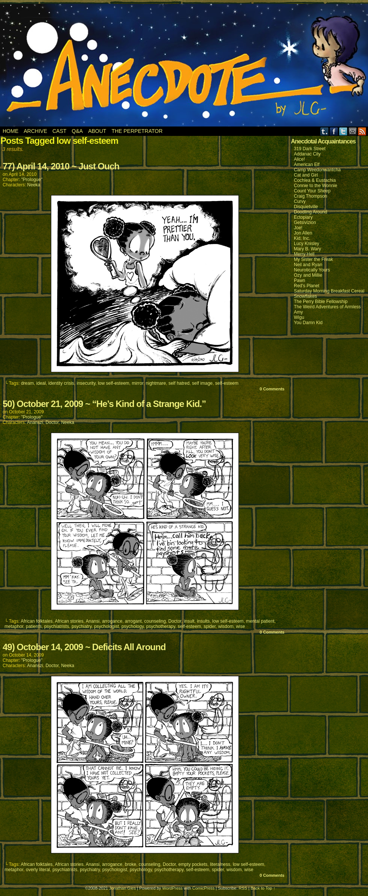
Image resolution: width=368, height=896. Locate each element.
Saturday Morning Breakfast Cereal (329, 291)
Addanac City (307, 154)
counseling (155, 621)
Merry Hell (304, 254)
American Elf (306, 164)
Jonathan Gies (122, 888)
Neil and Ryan (308, 264)
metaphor (14, 626)
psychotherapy (160, 626)
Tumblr (324, 131)
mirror (137, 383)
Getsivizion (305, 222)
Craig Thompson (310, 196)
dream (27, 383)
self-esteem (227, 383)
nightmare (156, 383)
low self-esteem (113, 383)
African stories (69, 621)
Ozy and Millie (308, 275)
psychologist (106, 626)
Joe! (298, 227)
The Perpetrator (137, 131)
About (97, 131)
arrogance (112, 621)
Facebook (334, 131)
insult (189, 621)
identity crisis (61, 383)
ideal (41, 383)
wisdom (226, 626)
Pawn (299, 280)
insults (203, 621)
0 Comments (272, 389)
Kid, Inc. (302, 238)
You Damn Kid (308, 322)
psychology (133, 626)
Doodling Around (310, 212)
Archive (35, 131)
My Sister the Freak (313, 259)
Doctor (52, 422)
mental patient (260, 621)
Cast (59, 131)
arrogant (133, 621)
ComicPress (203, 888)
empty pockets (192, 864)
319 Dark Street (309, 148)
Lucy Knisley (306, 243)
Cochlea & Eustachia (315, 180)
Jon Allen (303, 233)
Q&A (77, 131)
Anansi (93, 621)
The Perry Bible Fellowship (321, 301)
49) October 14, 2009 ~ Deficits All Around (84, 647)
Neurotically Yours (312, 270)
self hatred (179, 383)
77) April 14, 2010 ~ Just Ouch (61, 166)
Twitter (343, 131)
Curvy (300, 201)
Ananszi (35, 422)
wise (240, 626)
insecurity (86, 383)
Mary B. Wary (307, 248)
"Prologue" (32, 179)
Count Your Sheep (312, 191)
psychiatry (81, 626)
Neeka (33, 184)
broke (130, 864)
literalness (220, 864)
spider (210, 626)
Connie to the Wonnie (315, 185)
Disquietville (306, 206)
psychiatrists (56, 626)
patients (34, 626)
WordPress (172, 888)
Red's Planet (306, 285)
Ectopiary (303, 217)
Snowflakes (305, 296)
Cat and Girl (306, 175)
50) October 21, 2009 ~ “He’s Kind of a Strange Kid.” (104, 404)
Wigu (299, 317)
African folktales (37, 621)
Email (352, 131)
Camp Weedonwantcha (317, 169)
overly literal (38, 869)
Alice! (299, 159)
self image (202, 383)
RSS (362, 131)
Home (10, 131)
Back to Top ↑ (263, 888)
